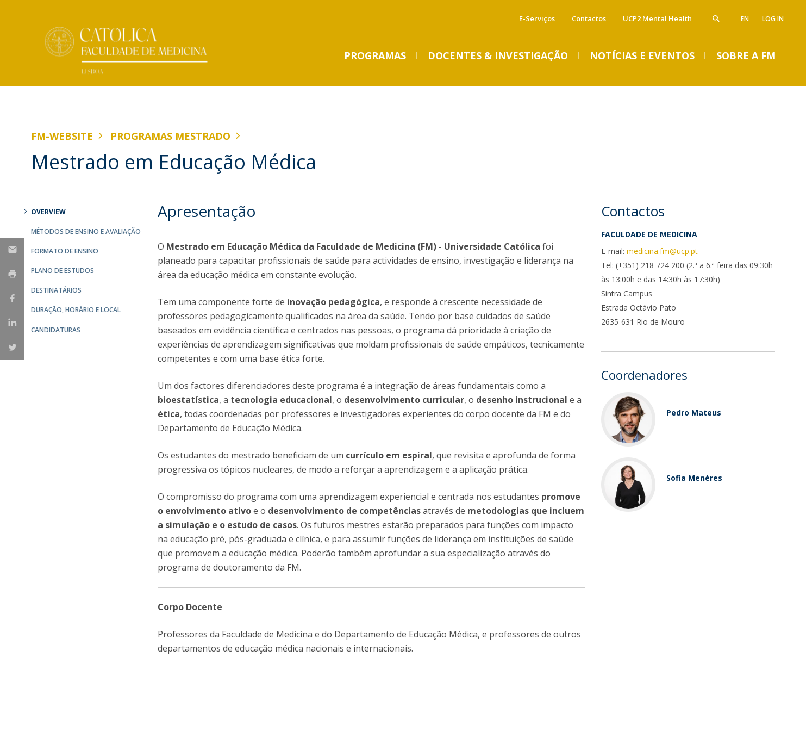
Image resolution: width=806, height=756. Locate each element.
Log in (773, 18)
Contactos (589, 18)
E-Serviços (537, 18)
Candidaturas (55, 329)
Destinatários (56, 290)
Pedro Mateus (693, 412)
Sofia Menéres (694, 478)
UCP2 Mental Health (657, 18)
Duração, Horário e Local (76, 309)
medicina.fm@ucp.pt (662, 251)
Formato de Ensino (64, 251)
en (745, 18)
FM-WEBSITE (62, 135)
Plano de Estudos (62, 270)
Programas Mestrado (170, 135)
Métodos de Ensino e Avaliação (86, 231)
